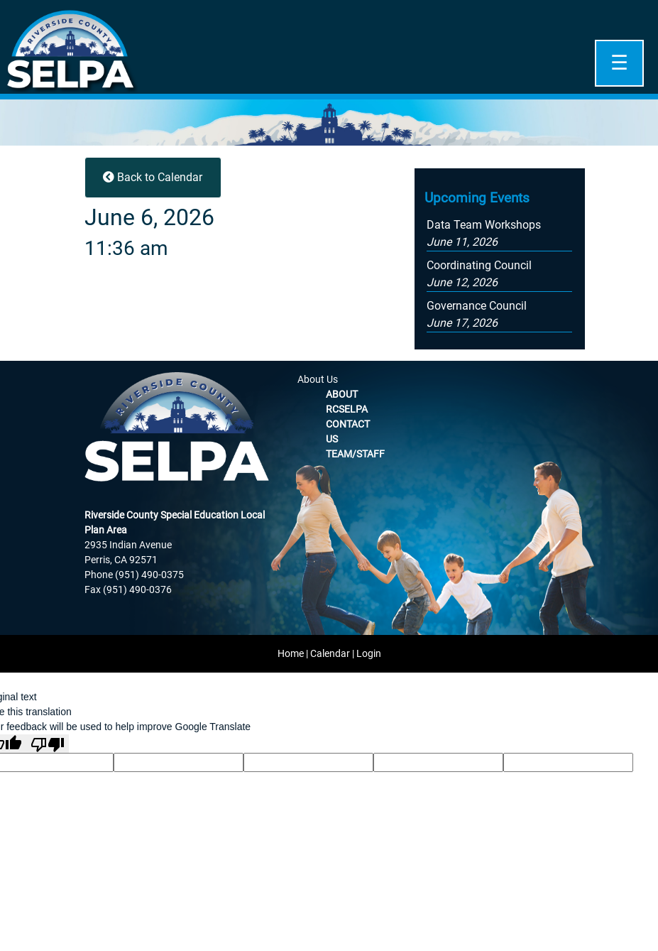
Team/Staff (355, 454)
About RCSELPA (347, 401)
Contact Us (348, 431)
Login (368, 653)
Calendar (330, 653)
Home (291, 653)
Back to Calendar (152, 177)
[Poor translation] (47, 743)
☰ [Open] (619, 63)
